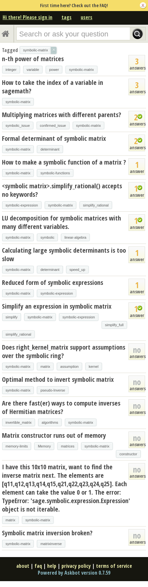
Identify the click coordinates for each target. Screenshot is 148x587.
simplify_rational (96, 205)
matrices (67, 446)
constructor (128, 454)
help (51, 565)
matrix (45, 366)
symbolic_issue (18, 125)
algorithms (50, 422)
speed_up (77, 270)
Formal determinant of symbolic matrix (54, 138)
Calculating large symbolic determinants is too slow (64, 254)
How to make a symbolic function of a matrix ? (64, 162)
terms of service (114, 565)
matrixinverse (50, 544)
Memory (44, 446)
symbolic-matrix (81, 70)
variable (33, 70)
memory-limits (17, 446)
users (86, 17)
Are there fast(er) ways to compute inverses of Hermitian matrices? (61, 407)
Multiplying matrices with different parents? (61, 114)
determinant (49, 149)
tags (66, 17)
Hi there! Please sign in (27, 17)
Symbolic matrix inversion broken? (47, 532)
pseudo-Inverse (52, 390)
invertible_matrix (19, 422)
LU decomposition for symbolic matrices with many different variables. (61, 222)
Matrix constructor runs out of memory (54, 435)
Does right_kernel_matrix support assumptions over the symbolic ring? (63, 351)
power (54, 70)
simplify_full (114, 325)
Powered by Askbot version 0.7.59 (74, 572)
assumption (69, 366)
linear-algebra (75, 237)
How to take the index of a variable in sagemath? (52, 86)
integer (11, 70)
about (22, 565)
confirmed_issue (53, 125)
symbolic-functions (55, 173)
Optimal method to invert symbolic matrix (58, 379)
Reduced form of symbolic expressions (52, 282)
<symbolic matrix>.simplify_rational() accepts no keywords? (62, 190)
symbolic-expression (22, 205)
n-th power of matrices (33, 58)
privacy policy (76, 565)
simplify (12, 317)
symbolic (47, 237)
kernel (94, 366)
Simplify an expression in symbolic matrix (57, 306)
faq (38, 565)
